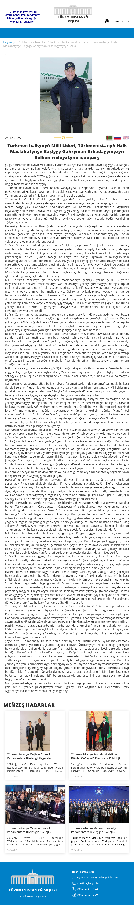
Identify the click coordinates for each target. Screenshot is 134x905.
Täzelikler (41, 42)
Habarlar (26, 42)
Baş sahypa (10, 42)
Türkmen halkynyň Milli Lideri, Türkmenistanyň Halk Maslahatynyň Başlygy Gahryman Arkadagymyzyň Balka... (60, 44)
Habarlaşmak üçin (83, 872)
